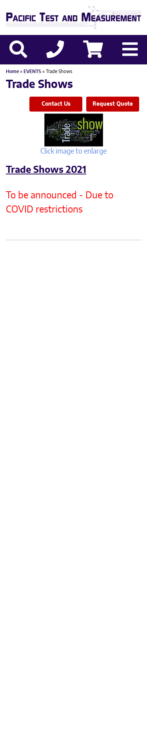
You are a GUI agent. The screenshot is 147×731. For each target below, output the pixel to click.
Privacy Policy (58, 595)
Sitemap (97, 595)
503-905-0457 (114, 569)
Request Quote (113, 104)
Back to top (73, 718)
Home (12, 71)
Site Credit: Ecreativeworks (73, 608)
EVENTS (32, 71)
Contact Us (56, 104)
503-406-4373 (52, 569)
